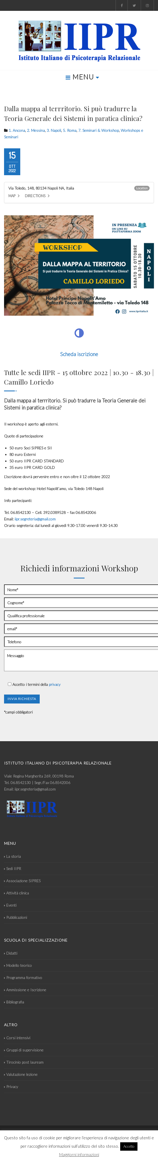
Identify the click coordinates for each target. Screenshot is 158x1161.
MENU (82, 77)
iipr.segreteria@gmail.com (35, 519)
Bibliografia (14, 1002)
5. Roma (69, 130)
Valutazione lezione (21, 1074)
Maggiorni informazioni (79, 1154)
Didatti (10, 953)
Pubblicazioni (15, 917)
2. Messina (36, 130)
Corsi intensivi (17, 1037)
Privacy (11, 1086)
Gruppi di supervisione (23, 1050)
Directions (37, 196)
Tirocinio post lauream (23, 1062)
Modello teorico (18, 965)
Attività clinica (16, 893)
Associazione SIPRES (22, 880)
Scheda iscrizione (79, 354)
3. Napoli (54, 130)
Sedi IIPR (12, 868)
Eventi (10, 905)
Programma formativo (23, 977)
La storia (12, 856)
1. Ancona (17, 130)
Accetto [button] (128, 1146)
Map (13, 196)
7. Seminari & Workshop (98, 130)
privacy (54, 684)
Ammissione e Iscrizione (25, 989)
